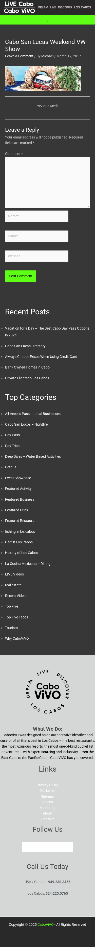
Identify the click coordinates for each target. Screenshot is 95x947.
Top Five (11, 606)
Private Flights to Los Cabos (27, 378)
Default (10, 467)
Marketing (47, 808)
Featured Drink (16, 510)
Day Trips (12, 446)
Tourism (11, 628)
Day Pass (12, 435)
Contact (47, 819)
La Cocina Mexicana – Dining (27, 564)
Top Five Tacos (16, 617)
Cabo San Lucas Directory (25, 346)
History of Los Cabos (21, 553)
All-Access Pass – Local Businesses (33, 414)
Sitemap (47, 796)
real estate (13, 585)
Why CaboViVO (17, 638)
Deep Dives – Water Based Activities (33, 456)
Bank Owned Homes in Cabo (27, 367)
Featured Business (19, 499)
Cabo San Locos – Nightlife (26, 424)
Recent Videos (16, 596)
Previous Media (47, 106)
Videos (47, 802)
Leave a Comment (19, 56)
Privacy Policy (48, 785)
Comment (14, 154)
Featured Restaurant (21, 521)
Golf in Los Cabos (19, 542)
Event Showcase (18, 478)
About (47, 813)
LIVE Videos (14, 574)
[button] (47, 20)
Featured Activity (18, 489)
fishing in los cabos (20, 531)
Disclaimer (48, 791)
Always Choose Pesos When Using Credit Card (41, 357)
